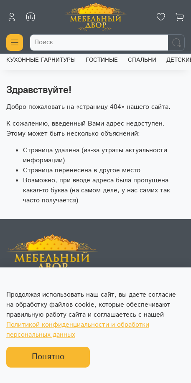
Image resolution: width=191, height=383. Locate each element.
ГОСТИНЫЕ (102, 60)
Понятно (48, 357)
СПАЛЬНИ (142, 60)
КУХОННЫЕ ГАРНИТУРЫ (41, 60)
